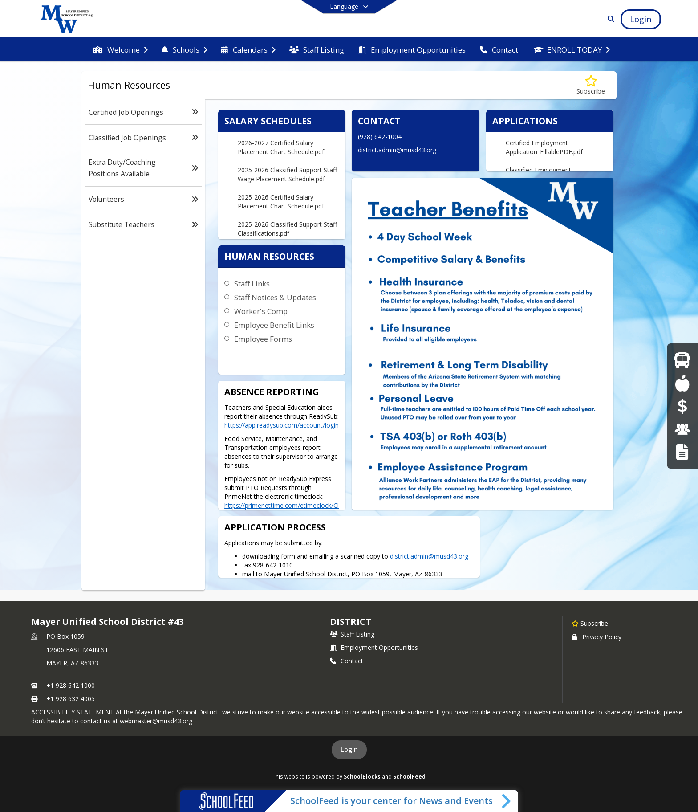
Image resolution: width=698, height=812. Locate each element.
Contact (346, 661)
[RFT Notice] (682, 452)
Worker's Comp (261, 311)
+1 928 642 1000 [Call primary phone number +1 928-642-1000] (70, 685)
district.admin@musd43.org (397, 150)
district (350, 622)
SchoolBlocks (362, 776)
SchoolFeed (409, 776)
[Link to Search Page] (610, 19)
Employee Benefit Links (274, 325)
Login (349, 749)
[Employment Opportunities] (682, 429)
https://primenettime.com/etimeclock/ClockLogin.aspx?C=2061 (281, 509)
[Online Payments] (682, 406)
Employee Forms (263, 339)
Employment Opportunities (374, 647)
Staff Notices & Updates (275, 297)
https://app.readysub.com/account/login (281, 425)
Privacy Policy (596, 636)
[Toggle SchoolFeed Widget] (507, 801)
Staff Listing (352, 634)
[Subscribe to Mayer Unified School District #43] (590, 623)
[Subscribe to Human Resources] (590, 85)
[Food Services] (682, 383)
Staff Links (252, 283)
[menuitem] (120, 49)
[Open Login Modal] (641, 19)
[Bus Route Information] (682, 360)
